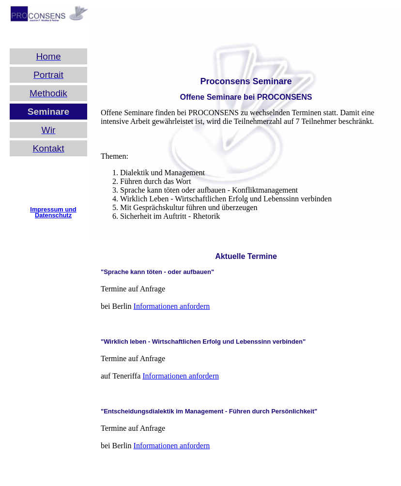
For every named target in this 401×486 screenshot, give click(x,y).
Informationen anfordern (172, 306)
